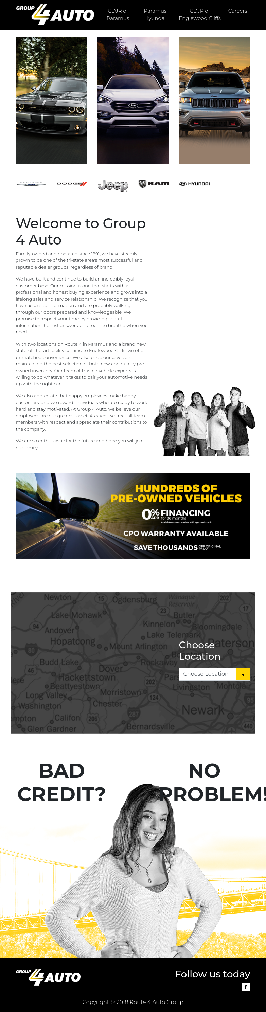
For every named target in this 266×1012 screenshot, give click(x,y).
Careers (237, 10)
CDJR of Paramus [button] (118, 14)
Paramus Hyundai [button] (155, 14)
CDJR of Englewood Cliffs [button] (200, 14)
